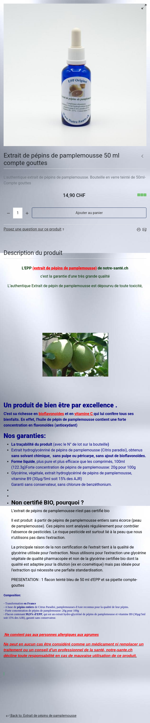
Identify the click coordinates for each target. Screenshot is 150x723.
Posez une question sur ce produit (34, 229)
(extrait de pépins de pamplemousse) (65, 268)
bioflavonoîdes (51, 413)
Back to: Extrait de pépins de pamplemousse (41, 716)
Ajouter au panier (89, 213)
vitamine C (84, 413)
